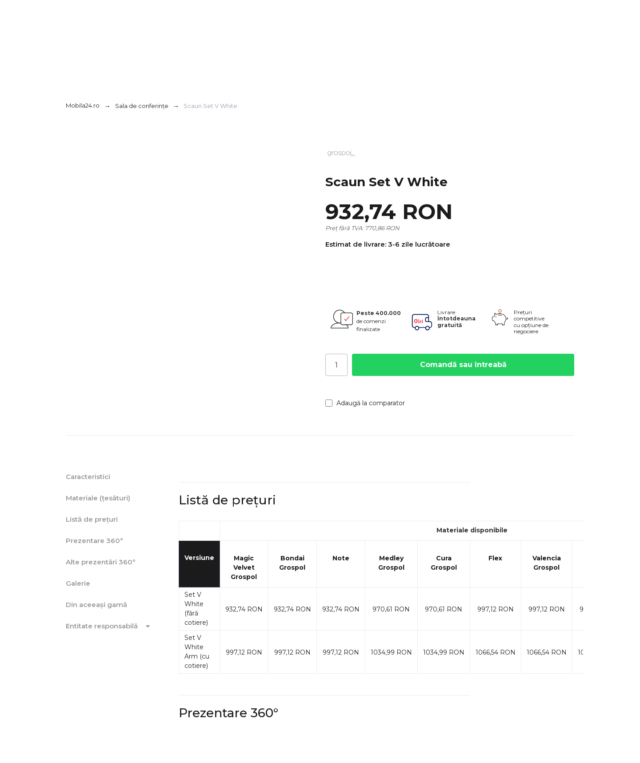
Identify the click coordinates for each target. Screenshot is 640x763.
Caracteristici (88, 476)
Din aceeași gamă (96, 604)
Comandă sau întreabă (463, 364)
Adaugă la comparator (365, 403)
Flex (495, 558)
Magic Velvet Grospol (244, 567)
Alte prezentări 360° (101, 562)
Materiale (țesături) (98, 498)
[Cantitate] (336, 365)
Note (340, 558)
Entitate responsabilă (109, 626)
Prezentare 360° (94, 540)
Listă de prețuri (92, 519)
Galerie (78, 583)
